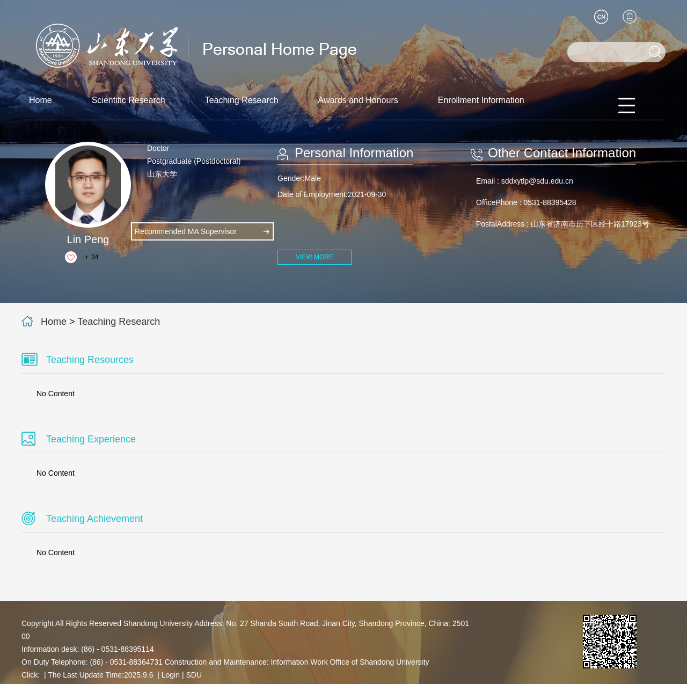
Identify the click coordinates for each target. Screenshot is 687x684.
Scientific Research (128, 100)
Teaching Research (242, 100)
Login (171, 675)
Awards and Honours (358, 100)
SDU (194, 675)
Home (40, 100)
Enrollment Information (481, 100)
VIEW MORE (314, 257)
